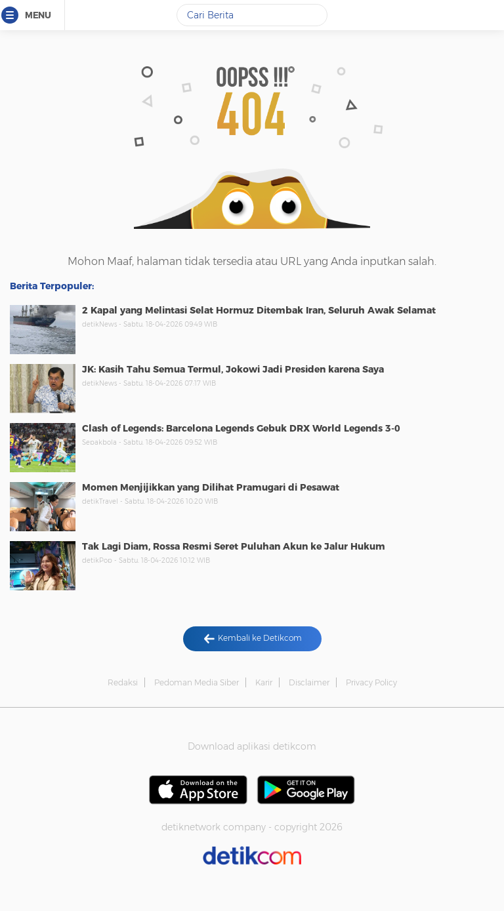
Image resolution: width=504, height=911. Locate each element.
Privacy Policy (371, 682)
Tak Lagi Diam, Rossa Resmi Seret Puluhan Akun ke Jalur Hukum (233, 546)
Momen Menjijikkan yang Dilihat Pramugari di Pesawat (210, 487)
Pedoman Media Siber (196, 682)
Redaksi (123, 682)
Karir (263, 682)
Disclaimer (309, 682)
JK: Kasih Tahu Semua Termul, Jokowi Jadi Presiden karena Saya (233, 369)
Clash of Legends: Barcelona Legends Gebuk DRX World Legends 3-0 (241, 428)
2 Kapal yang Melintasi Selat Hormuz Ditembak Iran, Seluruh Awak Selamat (259, 310)
